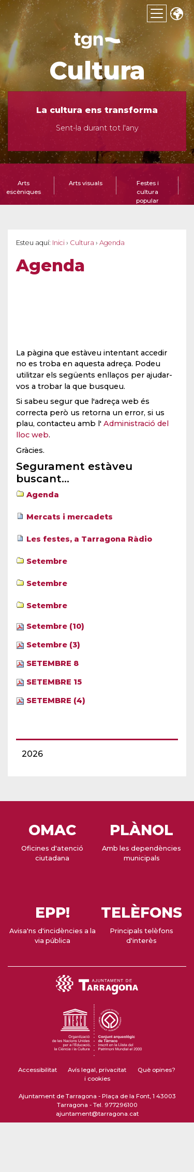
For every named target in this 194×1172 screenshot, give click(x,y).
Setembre (46, 561)
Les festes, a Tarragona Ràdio (89, 539)
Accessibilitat (37, 1069)
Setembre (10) (55, 626)
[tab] (85, 189)
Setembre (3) (53, 644)
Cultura (97, 71)
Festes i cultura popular (147, 192)
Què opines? (156, 1069)
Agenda (42, 494)
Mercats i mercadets (69, 517)
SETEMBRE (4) (55, 700)
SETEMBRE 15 (54, 682)
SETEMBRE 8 (52, 663)
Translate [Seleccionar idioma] (176, 14)
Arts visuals (85, 183)
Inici (58, 243)
